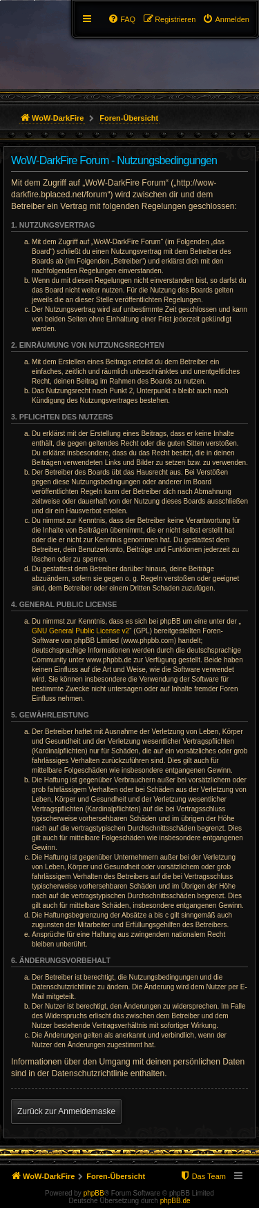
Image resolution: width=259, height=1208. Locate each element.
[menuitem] (225, 19)
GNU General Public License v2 (80, 631)
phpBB (94, 1193)
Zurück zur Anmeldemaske (66, 1111)
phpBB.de (175, 1201)
